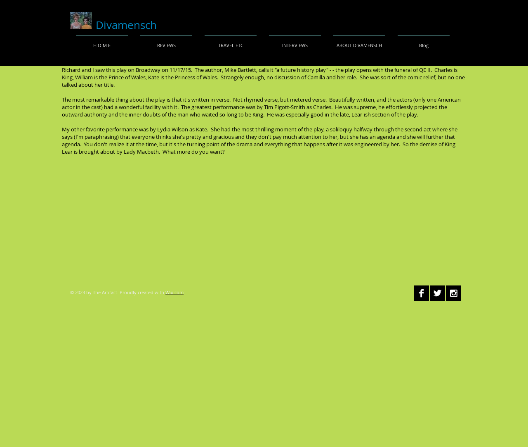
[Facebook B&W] (421, 293)
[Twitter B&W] (437, 293)
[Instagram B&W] (453, 293)
